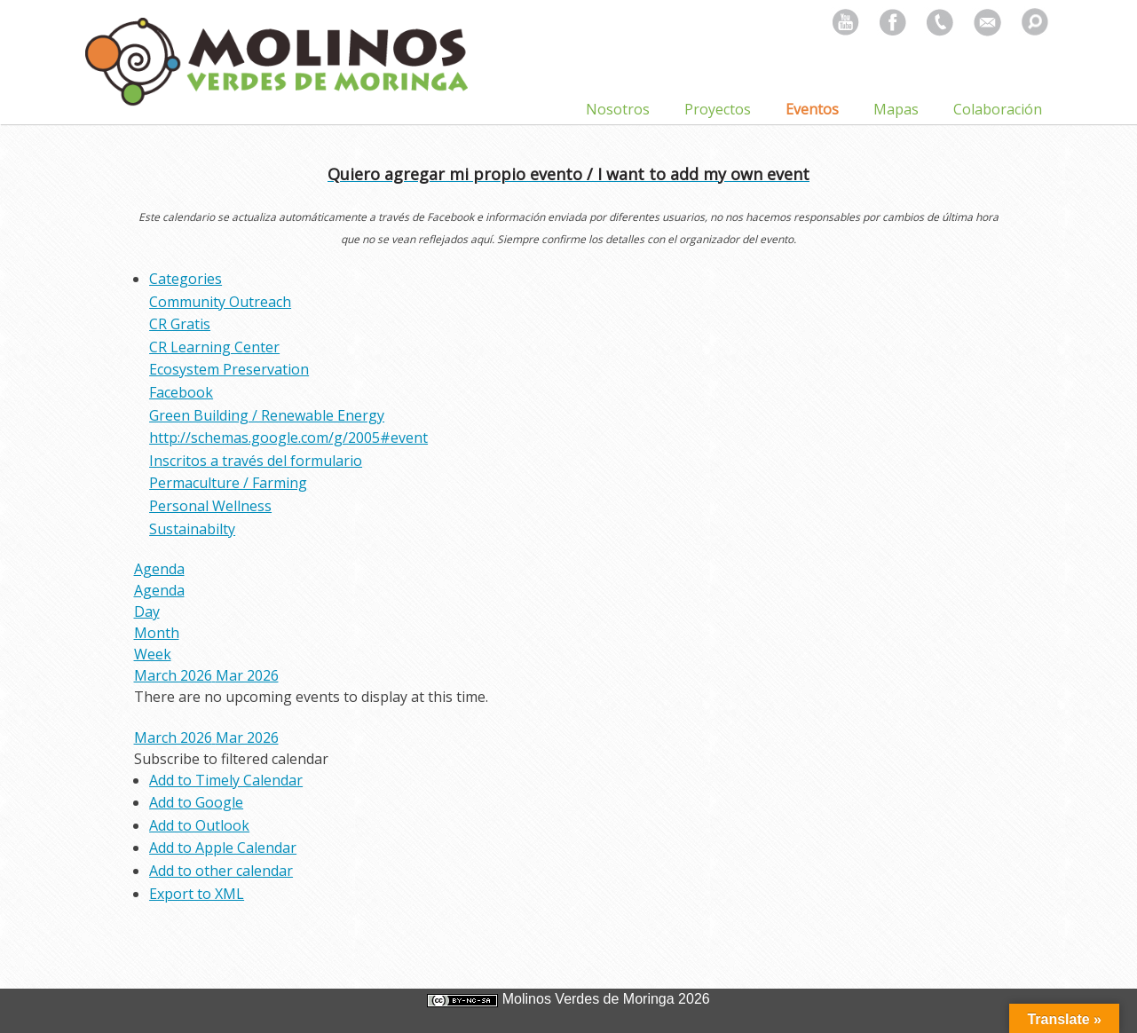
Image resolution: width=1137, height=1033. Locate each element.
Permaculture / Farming (228, 483)
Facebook (181, 392)
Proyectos (717, 109)
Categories (185, 278)
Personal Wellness (210, 506)
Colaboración (997, 109)
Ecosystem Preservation (229, 369)
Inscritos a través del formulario (255, 460)
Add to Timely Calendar (226, 780)
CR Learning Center (214, 347)
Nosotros (618, 109)
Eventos (812, 109)
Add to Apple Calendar (222, 847)
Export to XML (196, 893)
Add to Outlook (199, 825)
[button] (231, 759)
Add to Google (196, 802)
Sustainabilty (192, 529)
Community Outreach (220, 301)
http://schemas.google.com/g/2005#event (288, 437)
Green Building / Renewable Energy (266, 415)
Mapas (896, 109)
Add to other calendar (221, 870)
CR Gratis (179, 324)
